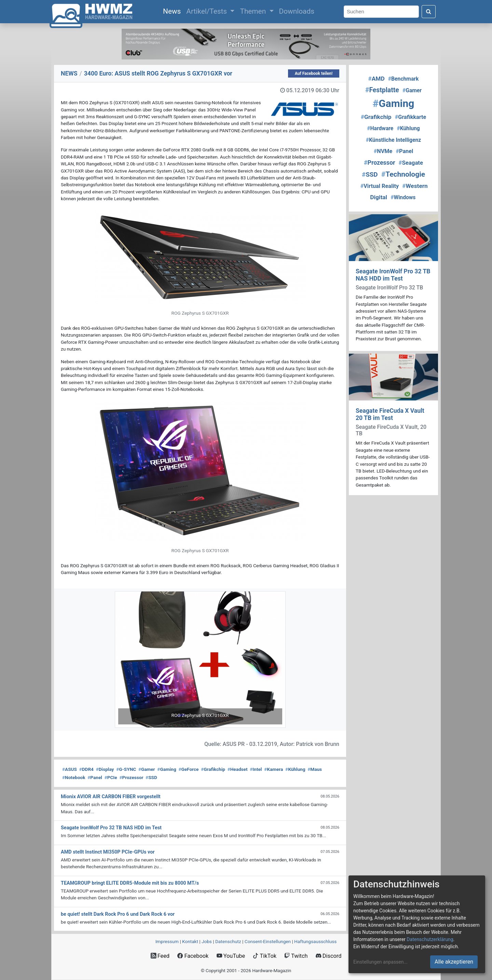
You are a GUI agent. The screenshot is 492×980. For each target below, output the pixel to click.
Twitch (296, 956)
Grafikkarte (410, 117)
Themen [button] (254, 11)
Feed (160, 956)
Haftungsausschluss (315, 941)
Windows (403, 197)
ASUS (69, 769)
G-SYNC (126, 769)
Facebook (192, 956)
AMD (376, 78)
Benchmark (403, 79)
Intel (256, 769)
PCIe (111, 777)
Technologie (403, 174)
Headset (238, 769)
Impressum (167, 941)
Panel (94, 777)
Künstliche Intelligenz (393, 140)
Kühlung (295, 769)
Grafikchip (213, 769)
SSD (151, 777)
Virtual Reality (379, 186)
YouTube (231, 956)
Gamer (146, 769)
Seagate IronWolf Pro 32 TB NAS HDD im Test (393, 275)
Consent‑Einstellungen (268, 941)
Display (105, 769)
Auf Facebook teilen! (314, 73)
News (173, 10)
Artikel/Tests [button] (207, 11)
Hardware (380, 128)
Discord (329, 956)
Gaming (166, 769)
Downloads (296, 11)
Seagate (411, 162)
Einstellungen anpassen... (380, 962)
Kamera (273, 769)
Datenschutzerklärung (430, 939)
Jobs (207, 941)
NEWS (69, 73)
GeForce (188, 769)
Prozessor (131, 777)
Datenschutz (228, 941)
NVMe (383, 151)
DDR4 (86, 769)
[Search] (381, 11)
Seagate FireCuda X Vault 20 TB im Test (390, 414)
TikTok (264, 956)
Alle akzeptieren (454, 961)
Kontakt (190, 941)
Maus (315, 769)
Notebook (73, 777)
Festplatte (382, 90)
